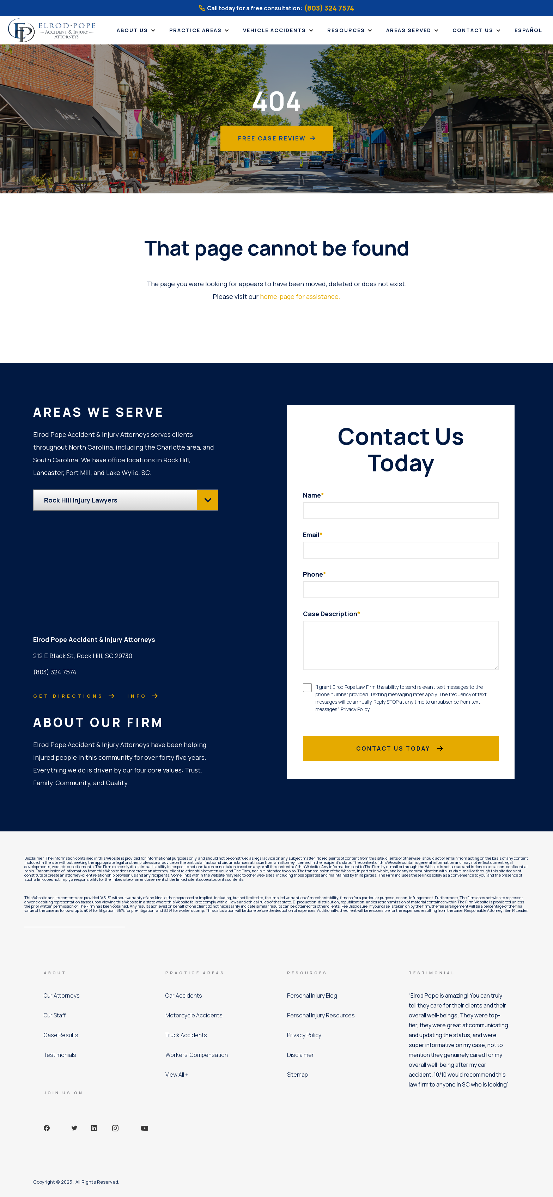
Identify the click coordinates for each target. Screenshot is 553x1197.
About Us (132, 30)
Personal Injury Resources (321, 1015)
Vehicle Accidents (274, 30)
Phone (314, 574)
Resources (346, 30)
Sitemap (297, 1074)
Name (313, 495)
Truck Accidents (186, 1035)
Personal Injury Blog (312, 995)
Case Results (61, 1035)
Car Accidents (183, 995)
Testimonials (60, 1055)
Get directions (70, 695)
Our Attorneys (62, 995)
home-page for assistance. (300, 296)
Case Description (331, 613)
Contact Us (472, 30)
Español (528, 30)
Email (313, 534)
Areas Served (408, 30)
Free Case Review (276, 138)
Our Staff (55, 1015)
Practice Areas (195, 30)
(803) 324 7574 (329, 8)
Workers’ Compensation (196, 1055)
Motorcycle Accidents (194, 1015)
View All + (176, 1074)
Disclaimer (300, 1055)
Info (138, 695)
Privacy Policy (304, 1035)
